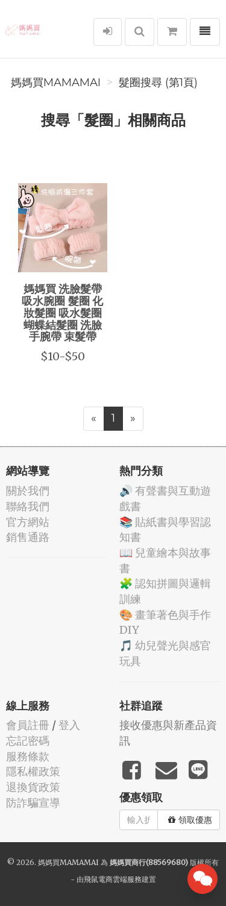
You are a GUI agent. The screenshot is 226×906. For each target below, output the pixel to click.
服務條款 (27, 756)
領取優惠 (190, 819)
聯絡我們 (27, 506)
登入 (69, 725)
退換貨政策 (33, 787)
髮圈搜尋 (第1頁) (158, 82)
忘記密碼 (27, 741)
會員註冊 (27, 725)
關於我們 (27, 491)
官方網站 (27, 522)
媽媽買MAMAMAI (56, 82)
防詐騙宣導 (33, 803)
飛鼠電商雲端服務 (113, 879)
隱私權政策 (33, 771)
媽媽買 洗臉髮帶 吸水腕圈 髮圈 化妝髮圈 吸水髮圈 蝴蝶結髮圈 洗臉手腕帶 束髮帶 (62, 312)
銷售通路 (27, 537)
